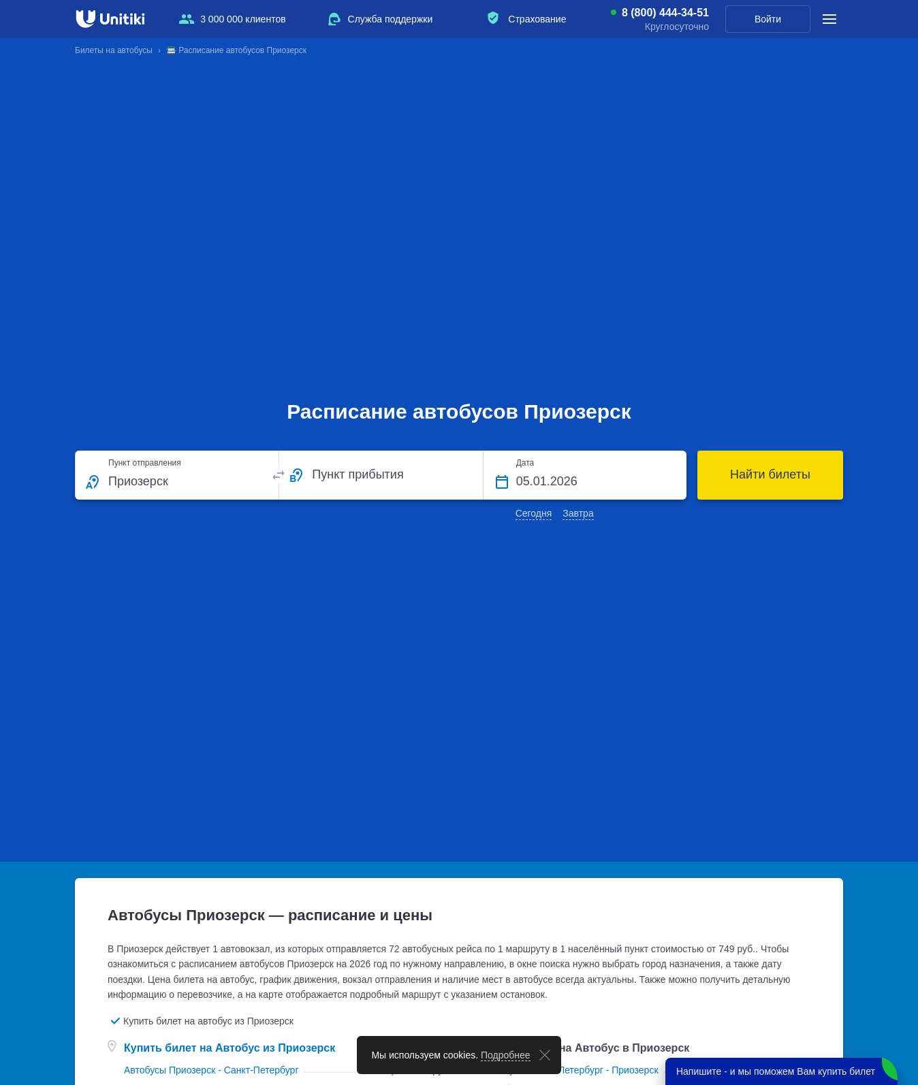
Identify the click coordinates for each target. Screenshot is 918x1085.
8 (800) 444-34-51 (665, 12)
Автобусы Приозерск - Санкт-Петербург (211, 1070)
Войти (768, 19)
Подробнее (506, 1055)
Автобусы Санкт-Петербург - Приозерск (571, 1070)
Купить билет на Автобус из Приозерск (229, 1048)
